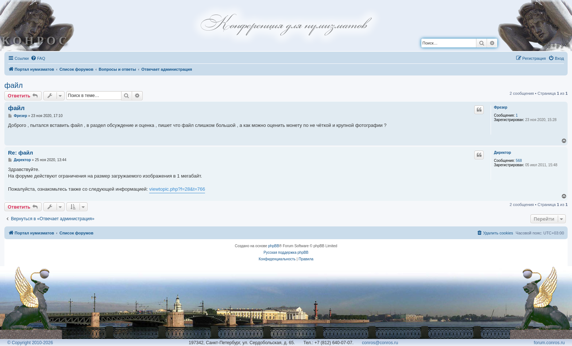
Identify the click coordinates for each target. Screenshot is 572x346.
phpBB (273, 246)
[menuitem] (38, 58)
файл (13, 85)
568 (519, 161)
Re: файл (20, 152)
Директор (502, 153)
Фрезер (500, 107)
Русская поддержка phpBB (285, 252)
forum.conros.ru (549, 342)
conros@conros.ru (380, 342)
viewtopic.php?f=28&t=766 (177, 189)
